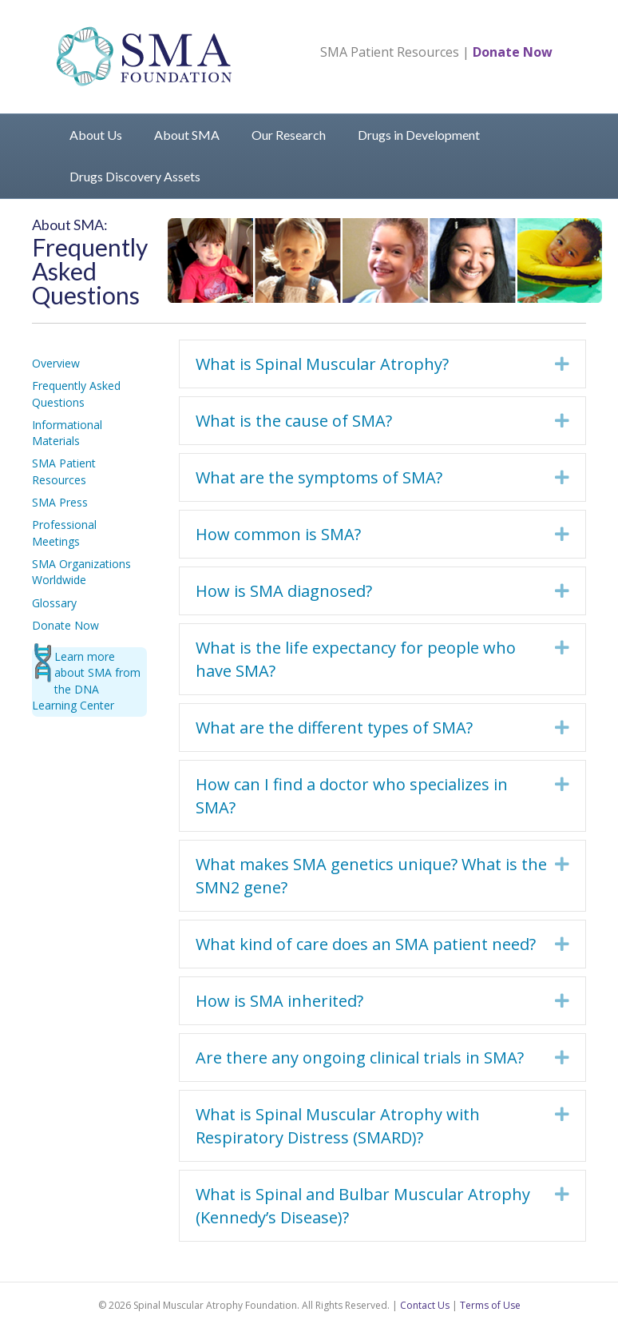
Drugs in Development (419, 134)
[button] (562, 364)
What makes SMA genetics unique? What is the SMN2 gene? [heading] (371, 875)
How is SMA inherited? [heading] (279, 1001)
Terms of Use (490, 1305)
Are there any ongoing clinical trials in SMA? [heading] (360, 1057)
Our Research (289, 134)
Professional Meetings (64, 532)
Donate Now (513, 52)
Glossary (54, 602)
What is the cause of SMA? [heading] (294, 420)
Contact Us (425, 1305)
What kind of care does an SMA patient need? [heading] (366, 944)
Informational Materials (67, 432)
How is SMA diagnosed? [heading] (284, 591)
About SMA (187, 134)
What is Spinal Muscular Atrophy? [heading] (322, 364)
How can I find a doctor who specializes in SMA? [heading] (352, 795)
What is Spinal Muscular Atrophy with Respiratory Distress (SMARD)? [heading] (338, 1125)
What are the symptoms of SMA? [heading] (319, 477)
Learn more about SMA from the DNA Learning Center (86, 681)
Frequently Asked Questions (76, 393)
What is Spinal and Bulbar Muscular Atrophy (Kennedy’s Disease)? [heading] (363, 1205)
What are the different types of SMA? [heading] (334, 727)
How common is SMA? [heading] (278, 534)
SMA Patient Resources (389, 52)
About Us (95, 134)
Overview (56, 363)
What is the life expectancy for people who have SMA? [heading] (356, 659)
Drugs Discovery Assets (134, 176)
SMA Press (60, 502)
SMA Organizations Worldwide (81, 571)
